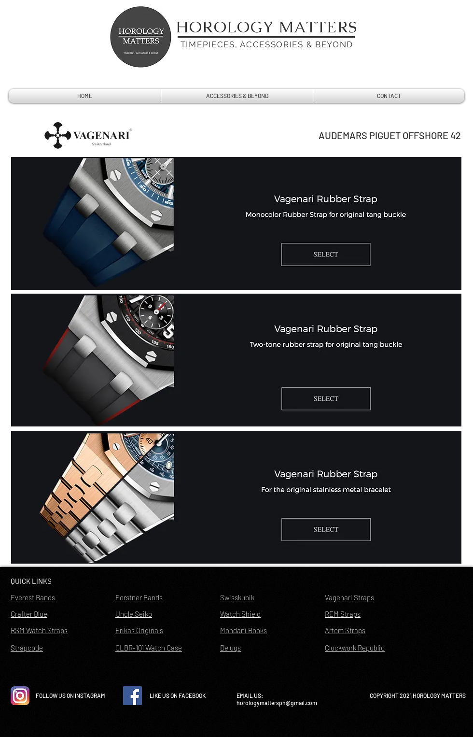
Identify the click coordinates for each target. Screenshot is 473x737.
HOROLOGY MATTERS (267, 27)
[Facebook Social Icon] (132, 695)
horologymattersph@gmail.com (276, 702)
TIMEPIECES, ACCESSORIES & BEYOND (267, 44)
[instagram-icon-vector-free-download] (20, 695)
